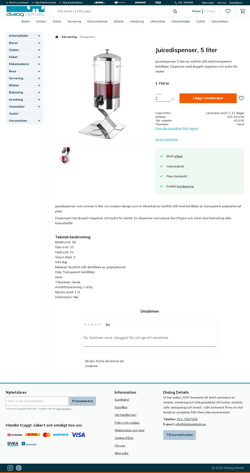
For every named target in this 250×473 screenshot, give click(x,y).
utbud (178, 156)
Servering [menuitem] (74, 21)
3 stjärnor (92, 324)
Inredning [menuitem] (137, 21)
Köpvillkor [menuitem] (121, 407)
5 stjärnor (99, 324)
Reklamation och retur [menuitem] (130, 430)
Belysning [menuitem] (16, 92)
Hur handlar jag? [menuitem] (126, 415)
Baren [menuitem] (25, 21)
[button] (228, 11)
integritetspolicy (63, 408)
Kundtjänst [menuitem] (236, 2)
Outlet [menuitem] (200, 21)
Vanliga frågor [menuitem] (124, 438)
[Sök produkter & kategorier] (112, 11)
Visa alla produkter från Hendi (176, 128)
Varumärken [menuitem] (220, 21)
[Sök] (175, 11)
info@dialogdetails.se (190, 424)
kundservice (185, 186)
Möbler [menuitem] (119, 21)
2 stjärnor (88, 324)
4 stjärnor (95, 324)
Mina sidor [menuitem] (208, 2)
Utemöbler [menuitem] (157, 21)
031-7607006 (187, 419)
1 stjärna (85, 324)
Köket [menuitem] (57, 21)
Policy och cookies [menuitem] (127, 423)
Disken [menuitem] (41, 21)
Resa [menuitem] (12, 71)
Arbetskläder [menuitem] (180, 21)
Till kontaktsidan (179, 435)
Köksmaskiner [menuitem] (97, 21)
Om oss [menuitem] (221, 2)
